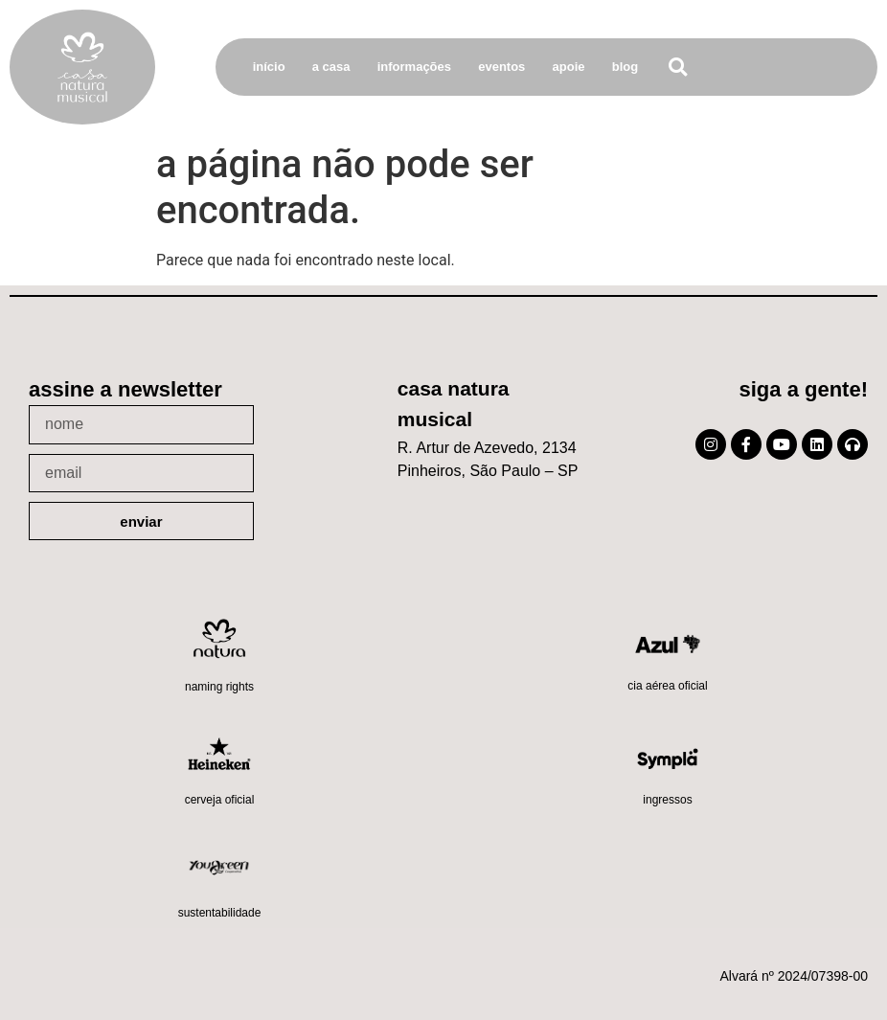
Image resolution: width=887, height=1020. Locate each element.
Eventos (501, 66)
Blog (625, 66)
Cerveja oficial (220, 799)
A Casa (331, 66)
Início (269, 66)
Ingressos (667, 799)
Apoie (569, 66)
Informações (414, 66)
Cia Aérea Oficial (667, 685)
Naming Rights (219, 686)
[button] (677, 67)
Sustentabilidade (220, 912)
